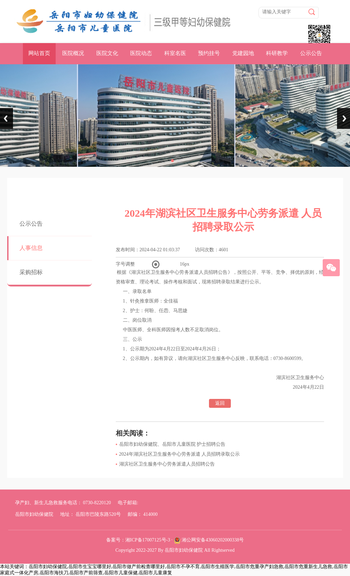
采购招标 (31, 272)
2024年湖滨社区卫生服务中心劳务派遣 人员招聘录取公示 (179, 454)
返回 (220, 403)
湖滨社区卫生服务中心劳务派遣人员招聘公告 (167, 464)
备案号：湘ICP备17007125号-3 (138, 539)
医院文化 (107, 53)
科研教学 (277, 53)
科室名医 (175, 53)
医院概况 (73, 53)
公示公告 (311, 53)
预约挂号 (209, 53)
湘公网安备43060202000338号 (213, 539)
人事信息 (31, 248)
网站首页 (39, 53)
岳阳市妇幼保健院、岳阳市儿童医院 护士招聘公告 (172, 444)
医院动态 (141, 53)
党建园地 (243, 53)
